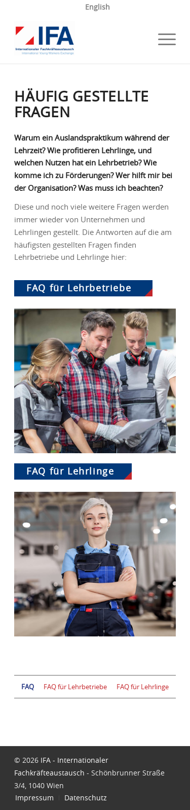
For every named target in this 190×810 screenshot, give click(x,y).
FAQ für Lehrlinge (70, 471)
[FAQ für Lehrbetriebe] (95, 381)
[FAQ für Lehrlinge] (95, 564)
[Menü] (162, 39)
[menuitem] (97, 7)
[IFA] (78, 39)
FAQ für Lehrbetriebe (78, 288)
